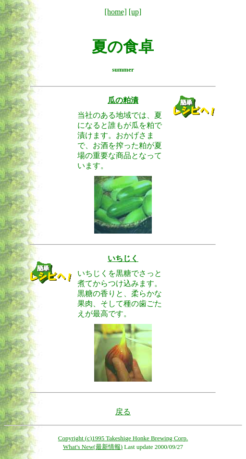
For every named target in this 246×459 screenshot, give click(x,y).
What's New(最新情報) (93, 446)
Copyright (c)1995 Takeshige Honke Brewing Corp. (123, 438)
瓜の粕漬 (123, 100)
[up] (135, 12)
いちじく (123, 258)
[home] (116, 12)
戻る (123, 412)
